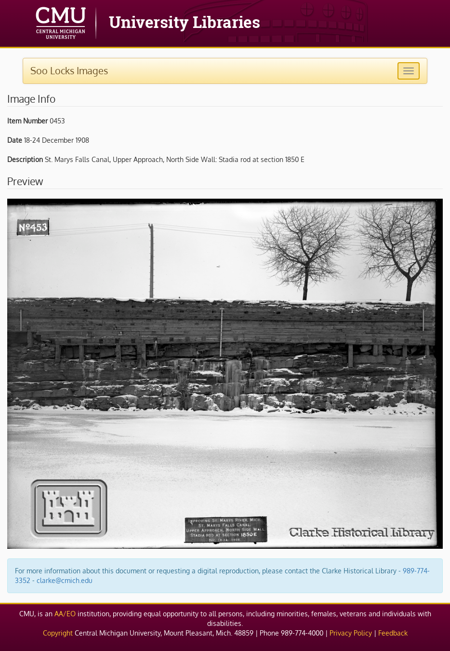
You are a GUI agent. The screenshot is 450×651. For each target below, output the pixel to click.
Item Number (27, 121)
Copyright (58, 633)
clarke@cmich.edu (65, 580)
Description (25, 159)
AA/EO (65, 614)
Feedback (393, 633)
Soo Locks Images (69, 70)
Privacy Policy (351, 633)
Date (14, 140)
